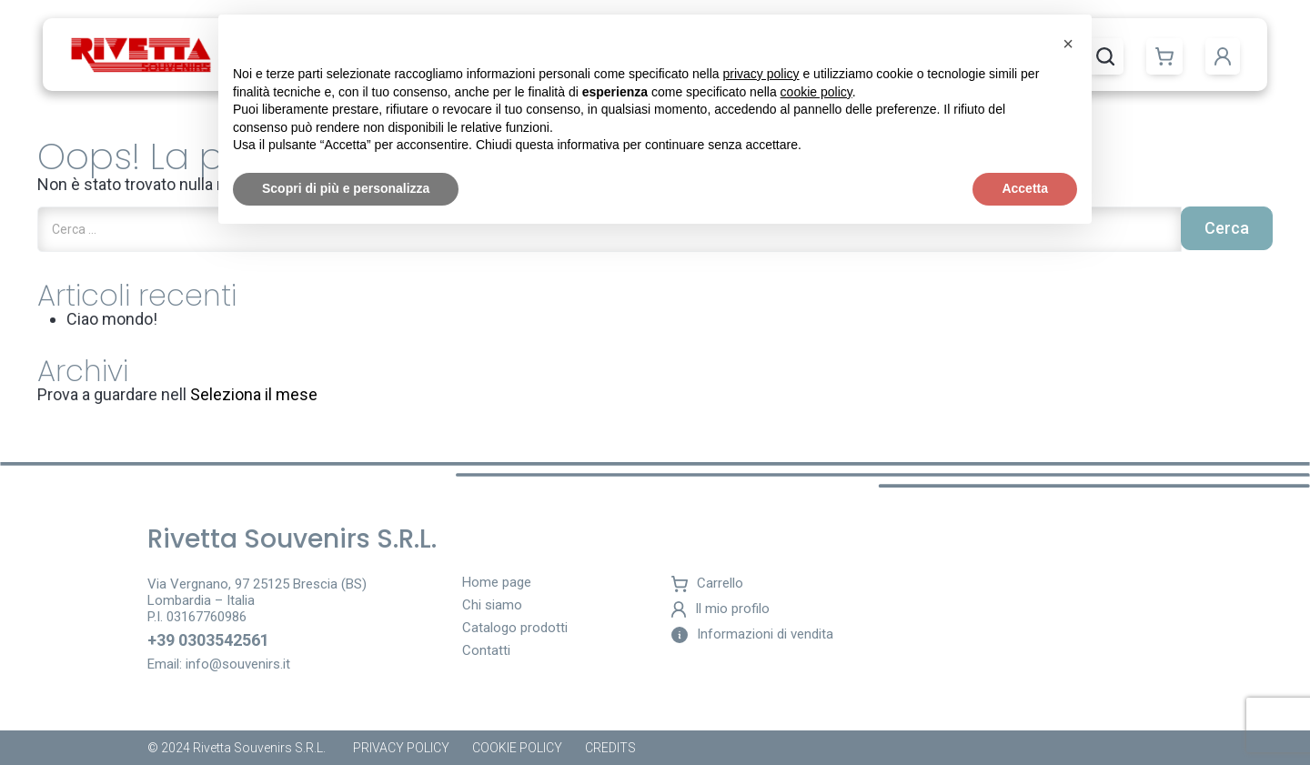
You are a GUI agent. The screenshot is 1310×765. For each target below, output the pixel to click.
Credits (610, 747)
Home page (496, 583)
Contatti (486, 651)
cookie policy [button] (816, 92)
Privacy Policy (401, 747)
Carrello (707, 584)
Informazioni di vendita (752, 635)
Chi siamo (492, 606)
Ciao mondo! (111, 318)
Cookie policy (517, 747)
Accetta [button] (1025, 188)
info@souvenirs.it (238, 664)
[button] (1164, 56)
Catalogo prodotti (515, 628)
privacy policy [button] (761, 73)
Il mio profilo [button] (720, 609)
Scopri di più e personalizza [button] (345, 188)
